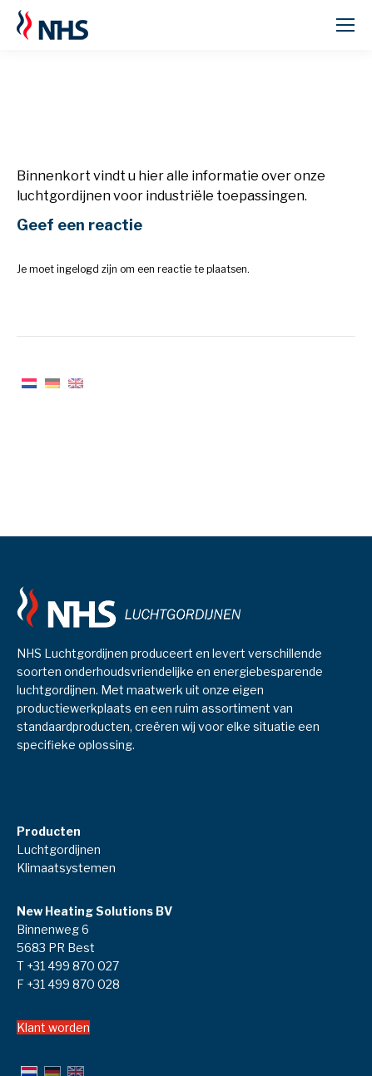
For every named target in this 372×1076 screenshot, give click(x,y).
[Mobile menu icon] (345, 25)
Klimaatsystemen (66, 868)
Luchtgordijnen (59, 849)
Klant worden (53, 1027)
